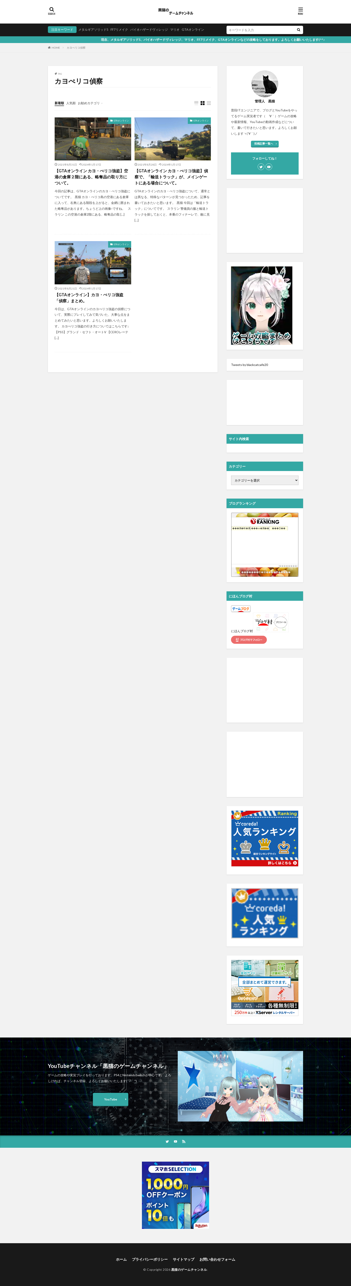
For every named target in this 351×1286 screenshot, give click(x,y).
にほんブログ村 (242, 631)
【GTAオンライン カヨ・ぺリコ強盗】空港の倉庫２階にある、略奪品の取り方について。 (91, 176)
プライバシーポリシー (150, 1259)
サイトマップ (183, 1259)
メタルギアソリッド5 (93, 29)
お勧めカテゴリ (89, 103)
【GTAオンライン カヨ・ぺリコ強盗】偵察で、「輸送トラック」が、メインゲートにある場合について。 (171, 176)
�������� (288, 566)
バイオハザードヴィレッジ (149, 29)
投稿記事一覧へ (263, 143)
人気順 (71, 103)
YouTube (110, 1099)
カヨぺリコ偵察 (76, 47)
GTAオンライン (193, 29)
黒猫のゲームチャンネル (189, 1269)
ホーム (121, 1259)
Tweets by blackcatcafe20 (249, 365)
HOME (56, 47)
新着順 (59, 103)
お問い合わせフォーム (217, 1259)
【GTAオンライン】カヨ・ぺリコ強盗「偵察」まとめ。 (89, 297)
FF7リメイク (119, 29)
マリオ (175, 29)
